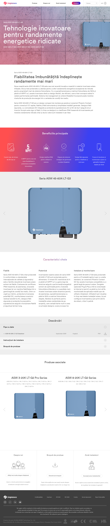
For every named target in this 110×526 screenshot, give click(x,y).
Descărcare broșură (55, 475)
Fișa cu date (55, 327)
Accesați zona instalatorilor (91, 476)
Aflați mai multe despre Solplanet (18, 475)
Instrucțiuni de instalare (55, 340)
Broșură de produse (55, 346)
